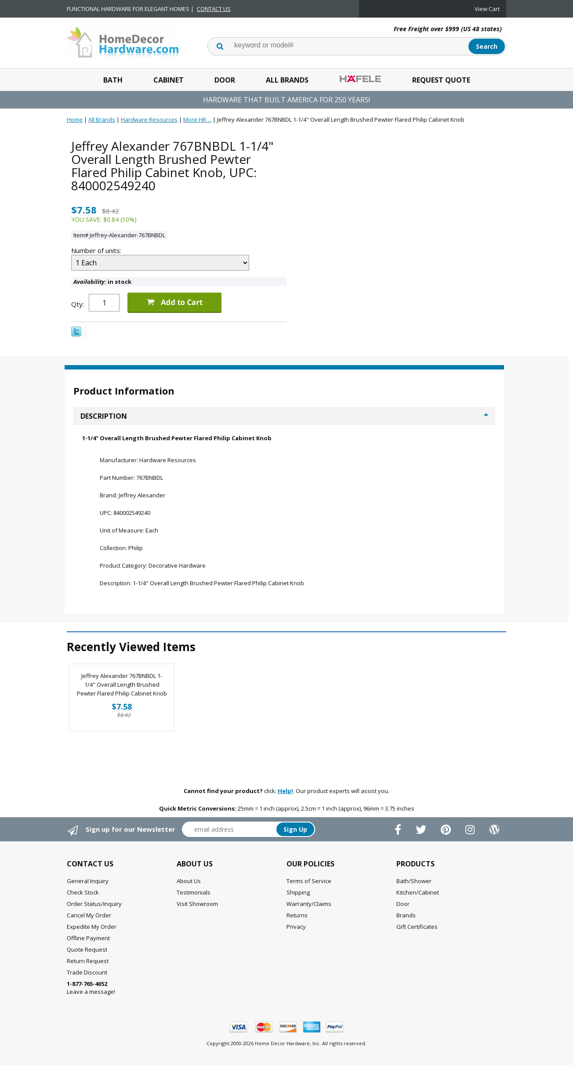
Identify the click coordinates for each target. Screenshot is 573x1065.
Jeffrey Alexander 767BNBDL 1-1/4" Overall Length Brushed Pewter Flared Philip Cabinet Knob (122, 684)
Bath (113, 80)
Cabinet (168, 80)
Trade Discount (87, 972)
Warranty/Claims (308, 904)
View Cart (487, 9)
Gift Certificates (417, 927)
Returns (297, 915)
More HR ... (197, 119)
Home (75, 119)
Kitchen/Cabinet (417, 892)
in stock (102, 282)
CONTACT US (214, 9)
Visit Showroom (197, 904)
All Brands (287, 80)
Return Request (88, 961)
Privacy (296, 927)
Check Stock (83, 892)
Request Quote (441, 80)
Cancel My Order (89, 915)
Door (224, 80)
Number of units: (97, 250)
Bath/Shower (414, 881)
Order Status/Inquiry (94, 904)
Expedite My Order (91, 927)
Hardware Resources (149, 119)
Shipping (298, 892)
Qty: (77, 304)
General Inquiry (88, 881)
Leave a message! (91, 988)
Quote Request (87, 949)
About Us (189, 881)
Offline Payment (88, 938)
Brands (406, 915)
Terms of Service (308, 881)
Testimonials (193, 892)
